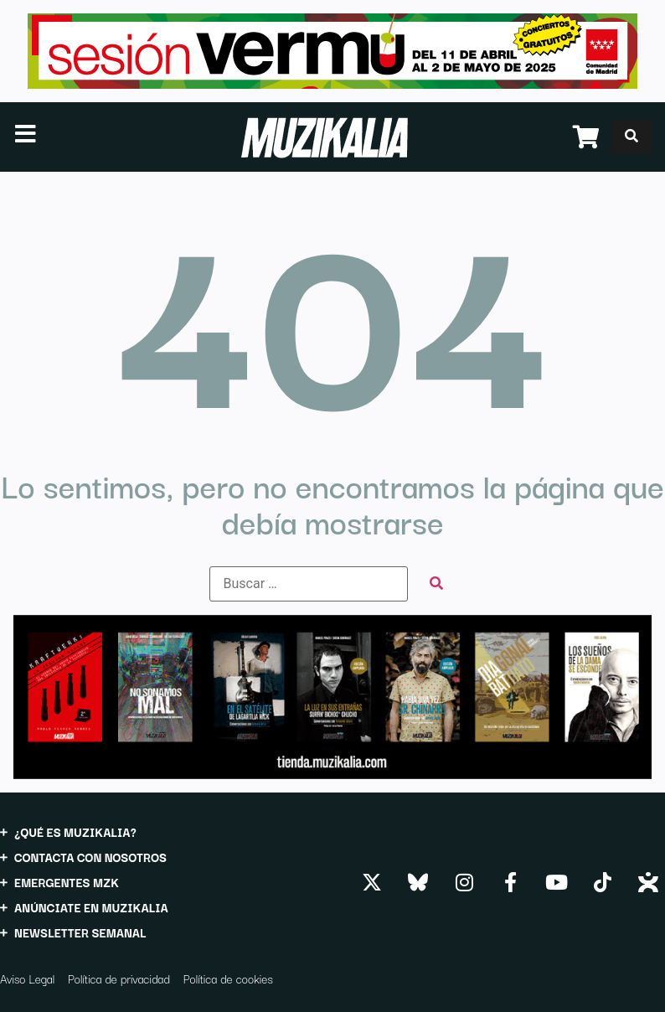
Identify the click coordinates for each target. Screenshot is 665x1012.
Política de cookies (228, 978)
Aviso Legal (27, 978)
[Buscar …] (308, 584)
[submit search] (436, 583)
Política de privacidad (119, 978)
